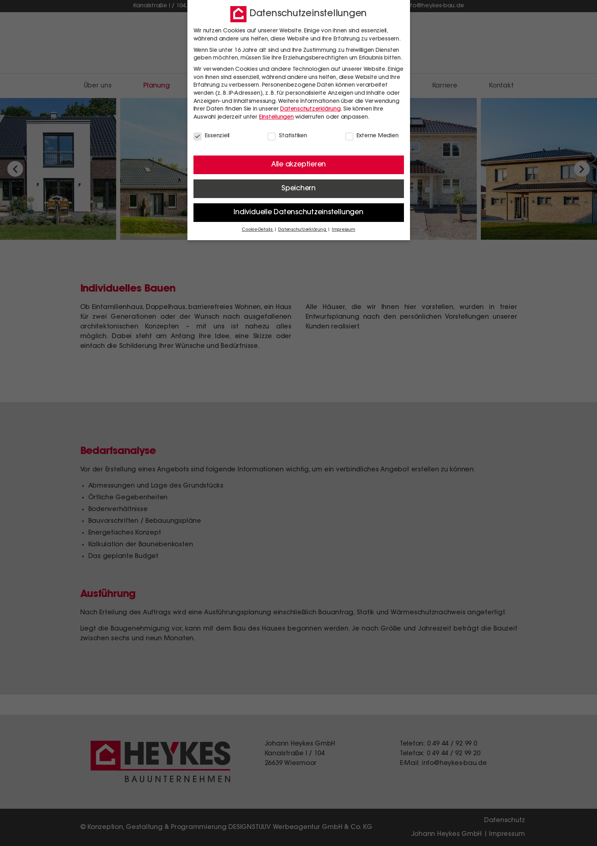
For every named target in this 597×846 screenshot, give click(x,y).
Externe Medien (372, 136)
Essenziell (211, 136)
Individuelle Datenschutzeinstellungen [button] (298, 212)
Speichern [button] (298, 188)
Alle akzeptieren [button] (298, 164)
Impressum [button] (343, 230)
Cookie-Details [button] (257, 230)
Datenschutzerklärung (310, 109)
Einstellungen (276, 117)
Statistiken (287, 136)
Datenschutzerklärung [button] (302, 230)
